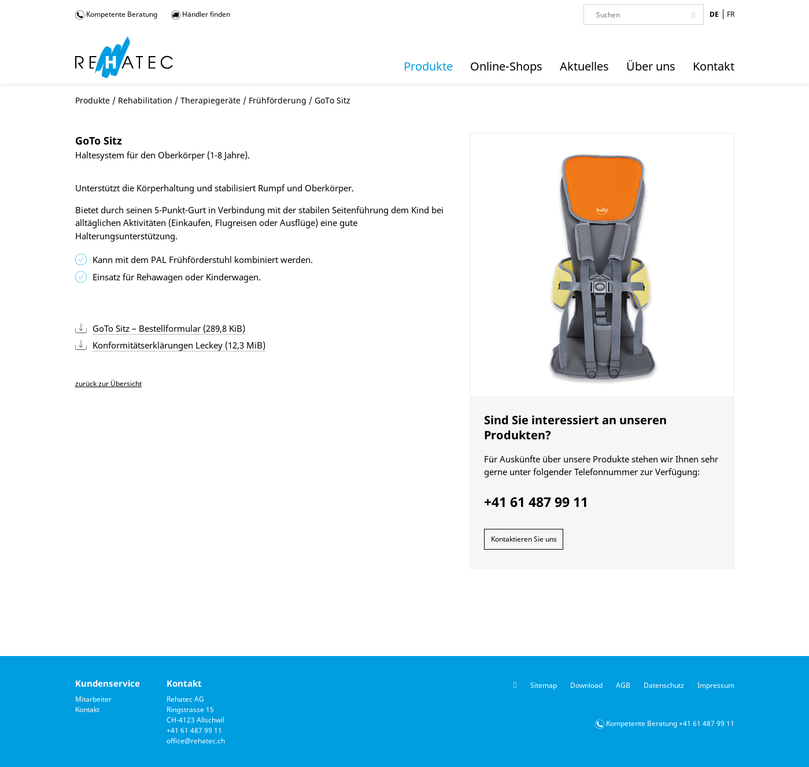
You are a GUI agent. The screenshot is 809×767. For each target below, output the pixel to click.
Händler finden (200, 14)
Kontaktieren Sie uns (524, 539)
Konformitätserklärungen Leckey (179, 345)
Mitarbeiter (93, 699)
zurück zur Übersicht (108, 383)
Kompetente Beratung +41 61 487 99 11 (670, 723)
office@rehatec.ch (196, 741)
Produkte (92, 100)
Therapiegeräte (210, 100)
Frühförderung (277, 100)
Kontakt (87, 709)
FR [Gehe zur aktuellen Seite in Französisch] (730, 14)
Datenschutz (664, 685)
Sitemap (543, 685)
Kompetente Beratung (116, 14)
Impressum (715, 685)
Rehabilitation (145, 100)
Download (586, 685)
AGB (623, 685)
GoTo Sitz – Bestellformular (169, 328)
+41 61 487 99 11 (194, 730)
